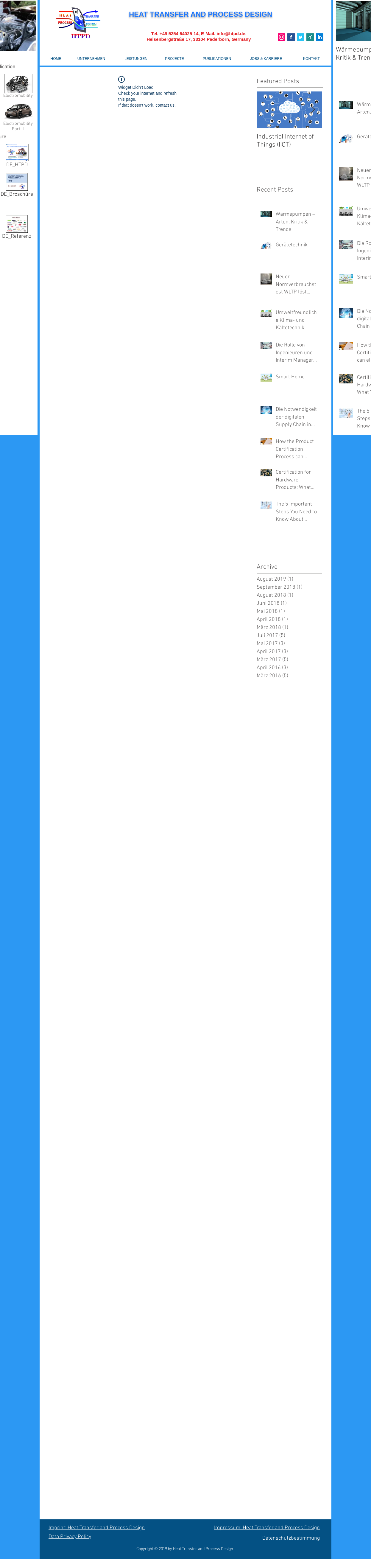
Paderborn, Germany (229, 39)
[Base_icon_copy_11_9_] (291, 37)
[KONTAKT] (311, 58)
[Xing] (310, 37)
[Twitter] (300, 37)
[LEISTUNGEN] (136, 58)
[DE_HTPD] (17, 157)
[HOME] (56, 58)
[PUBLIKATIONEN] (216, 58)
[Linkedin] (319, 37)
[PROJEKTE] (174, 58)
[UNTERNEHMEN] (91, 58)
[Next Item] (312, 109)
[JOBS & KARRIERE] (266, 58)
